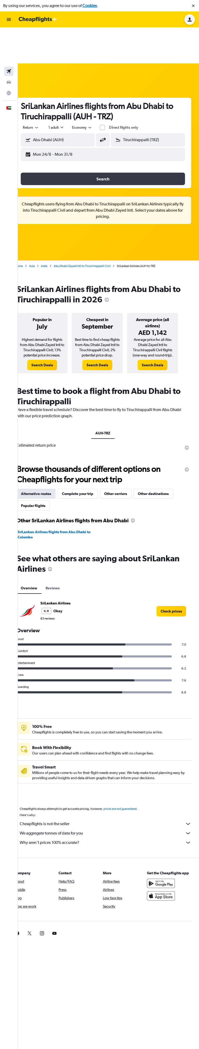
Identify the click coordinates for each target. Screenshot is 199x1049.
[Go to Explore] (9, 57)
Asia (43, 230)
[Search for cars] (9, 46)
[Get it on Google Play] (164, 858)
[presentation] (127, 264)
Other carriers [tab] (126, 463)
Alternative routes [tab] (47, 463)
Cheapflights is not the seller (111, 793)
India (55, 230)
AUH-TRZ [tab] (108, 402)
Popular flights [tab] (44, 475)
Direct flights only (135, 91)
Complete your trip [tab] (88, 463)
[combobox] (42, 91)
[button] (193, 5)
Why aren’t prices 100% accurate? (111, 812)
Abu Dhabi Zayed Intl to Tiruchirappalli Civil (93, 230)
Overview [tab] (40, 557)
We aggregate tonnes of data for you (111, 802)
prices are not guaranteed (131, 778)
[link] (51, 334)
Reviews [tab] (64, 557)
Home (30, 230)
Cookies (89, 5)
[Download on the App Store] (164, 870)
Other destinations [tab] (164, 463)
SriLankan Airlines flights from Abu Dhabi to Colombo (65, 504)
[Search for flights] (9, 35)
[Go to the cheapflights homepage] (38, 19)
